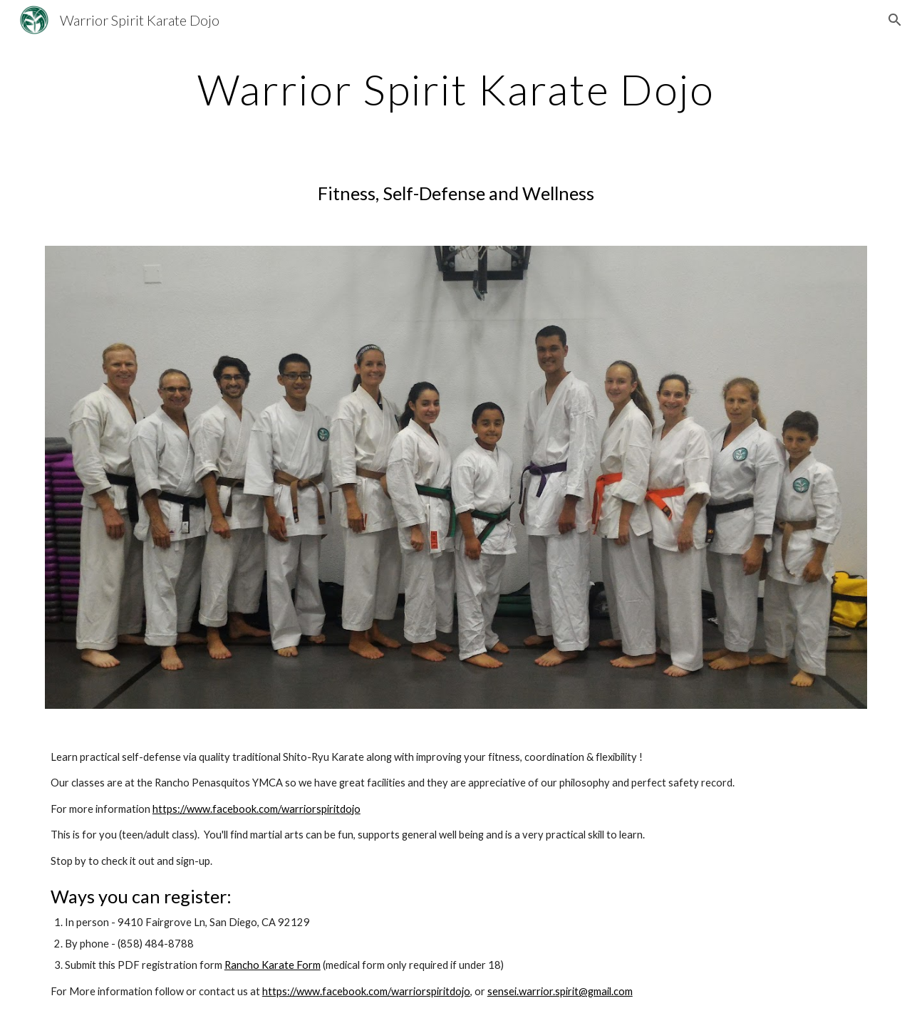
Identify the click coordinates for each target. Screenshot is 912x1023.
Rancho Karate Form (272, 965)
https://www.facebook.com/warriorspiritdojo (256, 809)
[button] (895, 20)
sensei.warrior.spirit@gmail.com (560, 991)
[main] (456, 89)
